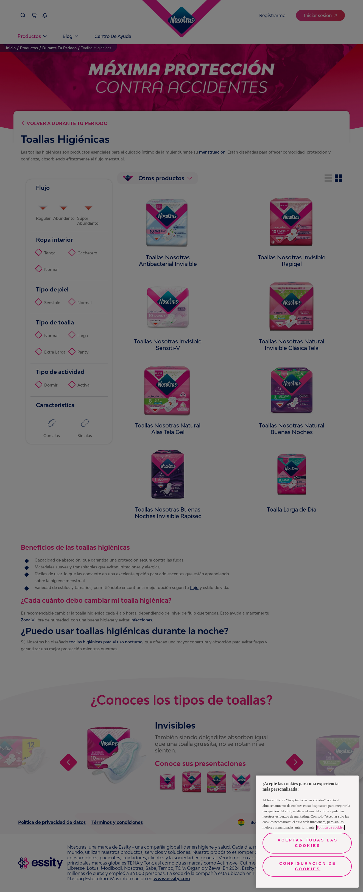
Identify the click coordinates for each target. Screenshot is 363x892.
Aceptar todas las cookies (308, 843)
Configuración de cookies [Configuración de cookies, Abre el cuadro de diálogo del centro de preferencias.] (307, 866)
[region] (307, 832)
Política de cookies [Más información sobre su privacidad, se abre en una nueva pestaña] (330, 827)
